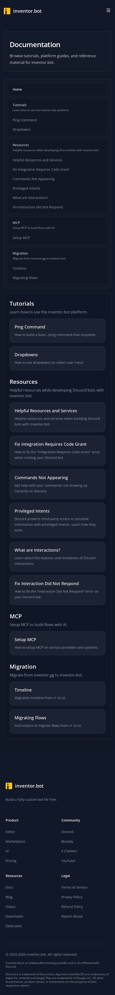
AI (7, 851)
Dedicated (14, 926)
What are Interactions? (30, 197)
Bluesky (67, 841)
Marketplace (15, 841)
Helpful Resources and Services (37, 160)
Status (11, 906)
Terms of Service (74, 887)
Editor (10, 831)
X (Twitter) (69, 851)
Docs (9, 887)
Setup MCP (21, 237)
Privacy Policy (71, 897)
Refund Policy (72, 906)
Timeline (19, 268)
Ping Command (25, 120)
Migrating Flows (25, 277)
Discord (67, 831)
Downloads (14, 916)
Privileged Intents (26, 188)
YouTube (68, 860)
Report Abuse (72, 916)
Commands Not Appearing (34, 179)
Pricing (11, 860)
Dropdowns (22, 129)
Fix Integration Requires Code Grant (41, 169)
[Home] (23, 11)
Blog (9, 897)
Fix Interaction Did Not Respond (38, 207)
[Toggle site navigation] (108, 10)
